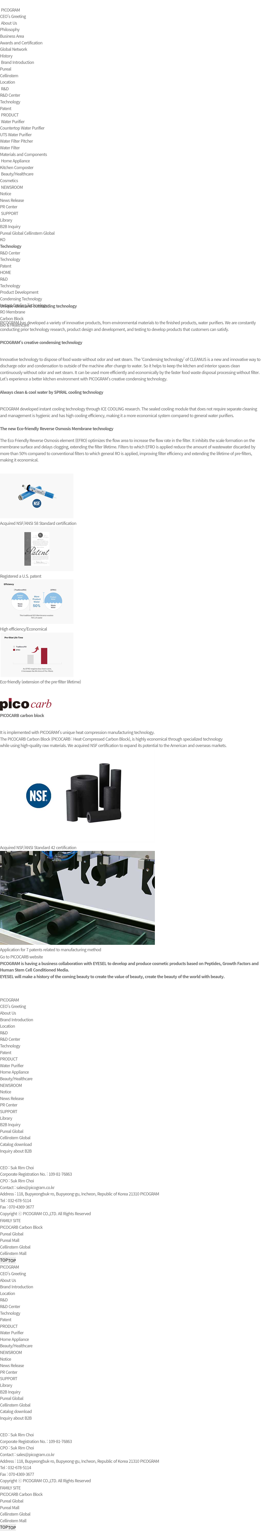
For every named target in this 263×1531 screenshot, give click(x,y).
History (6, 56)
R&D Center (10, 95)
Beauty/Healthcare (17, 174)
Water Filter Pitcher (16, 141)
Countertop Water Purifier (22, 128)
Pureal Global (11, 233)
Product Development (19, 292)
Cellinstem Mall (13, 1253)
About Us (9, 23)
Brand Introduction (17, 62)
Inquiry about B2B (16, 1151)
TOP (8, 1260)
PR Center (8, 206)
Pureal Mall (9, 1240)
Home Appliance (15, 161)
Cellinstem (9, 75)
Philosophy (10, 29)
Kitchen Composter (16, 167)
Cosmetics (9, 180)
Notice (5, 193)
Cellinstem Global (39, 233)
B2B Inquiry (10, 226)
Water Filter (10, 147)
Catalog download (16, 1144)
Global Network (13, 49)
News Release (12, 200)
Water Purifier (13, 121)
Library (6, 220)
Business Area (12, 36)
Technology (10, 102)
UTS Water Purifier (16, 134)
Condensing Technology (21, 299)
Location (7, 82)
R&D (5, 88)
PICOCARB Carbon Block (21, 1227)
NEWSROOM (12, 187)
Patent (5, 108)
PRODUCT (10, 115)
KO (2, 239)
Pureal (5, 69)
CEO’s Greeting (13, 16)
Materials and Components (23, 154)
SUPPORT (9, 213)
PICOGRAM (10, 10)
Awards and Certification (21, 43)
